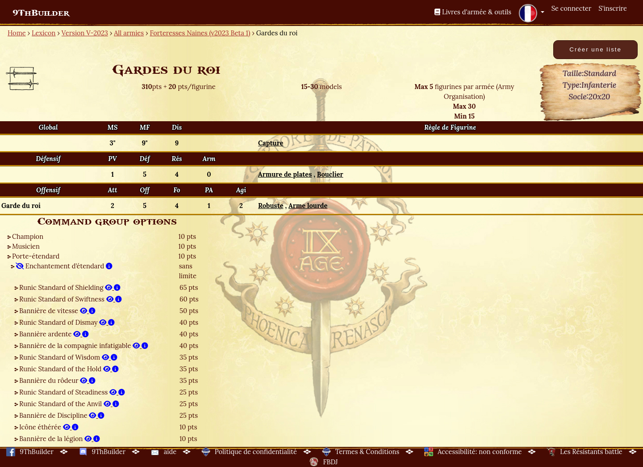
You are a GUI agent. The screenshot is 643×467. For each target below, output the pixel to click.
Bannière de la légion (59, 438)
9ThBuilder (41, 12)
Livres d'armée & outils (472, 12)
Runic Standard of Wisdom (68, 357)
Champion (27, 236)
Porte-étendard (35, 256)
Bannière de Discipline (61, 415)
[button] (531, 13)
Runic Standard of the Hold (69, 369)
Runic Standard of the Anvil (69, 403)
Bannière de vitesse (57, 310)
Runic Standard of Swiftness (70, 299)
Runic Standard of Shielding (70, 287)
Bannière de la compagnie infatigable (83, 345)
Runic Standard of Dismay (67, 322)
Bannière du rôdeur (57, 380)
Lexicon (43, 33)
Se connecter (571, 8)
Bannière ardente (54, 334)
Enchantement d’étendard (64, 266)
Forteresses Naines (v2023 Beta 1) (200, 33)
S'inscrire (612, 8)
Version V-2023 (85, 33)
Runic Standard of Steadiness (72, 392)
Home (17, 33)
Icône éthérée (49, 427)
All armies (129, 33)
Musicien (26, 246)
